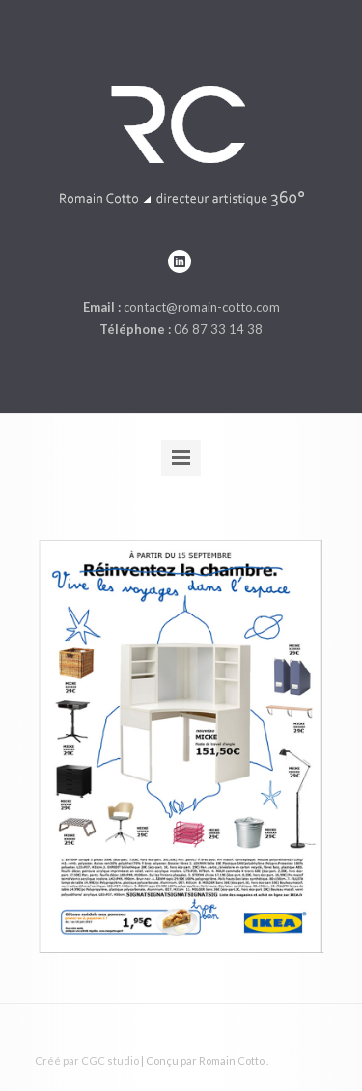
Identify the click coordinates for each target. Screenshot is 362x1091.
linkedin (179, 261)
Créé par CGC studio (87, 1060)
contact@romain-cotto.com (202, 306)
